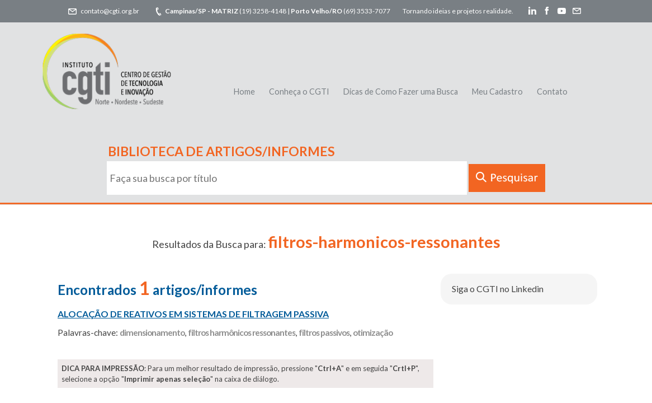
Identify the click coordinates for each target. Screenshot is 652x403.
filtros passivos (324, 332)
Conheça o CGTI (299, 91)
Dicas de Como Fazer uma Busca (400, 91)
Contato (552, 91)
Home (244, 91)
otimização (373, 332)
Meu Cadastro (497, 91)
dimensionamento (152, 332)
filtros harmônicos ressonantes (241, 332)
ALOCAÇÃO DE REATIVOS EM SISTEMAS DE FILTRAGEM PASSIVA (193, 313)
